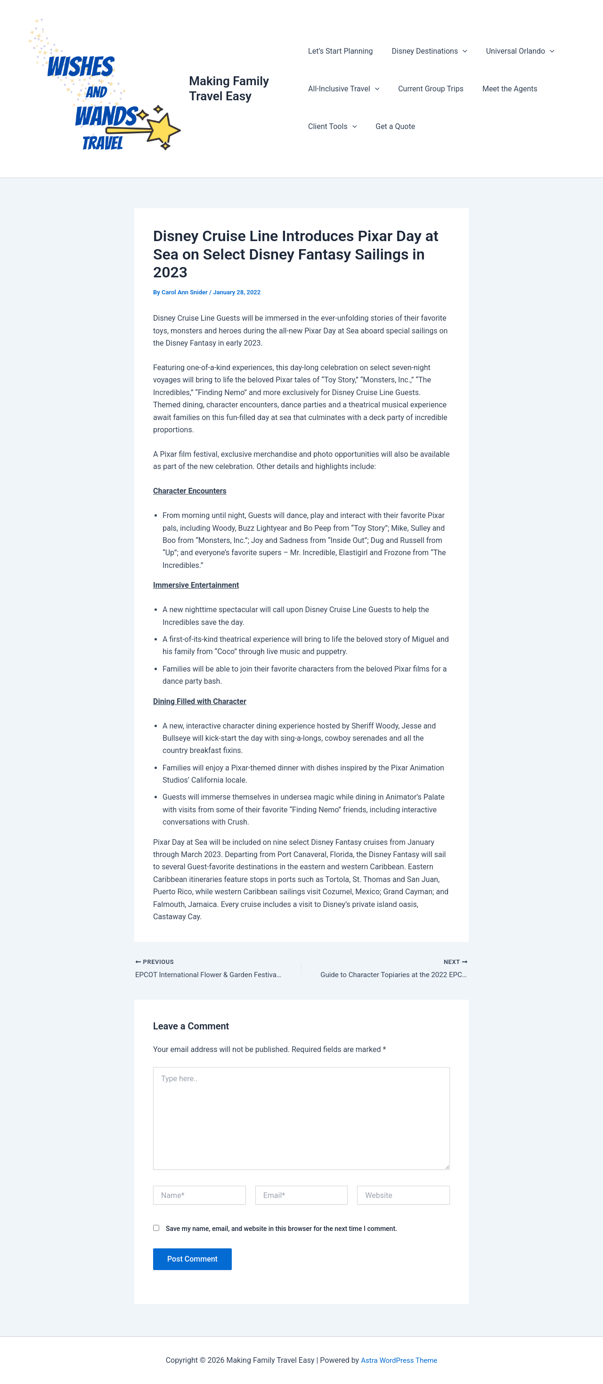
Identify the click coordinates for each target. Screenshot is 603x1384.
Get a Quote (391, 126)
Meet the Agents (502, 89)
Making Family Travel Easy (230, 89)
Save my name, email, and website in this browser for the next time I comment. (281, 1231)
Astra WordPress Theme (399, 1360)
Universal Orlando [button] (513, 52)
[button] (459, 52)
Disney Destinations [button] (425, 52)
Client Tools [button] (332, 127)
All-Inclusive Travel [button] (343, 89)
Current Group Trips (427, 89)
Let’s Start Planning (340, 51)
